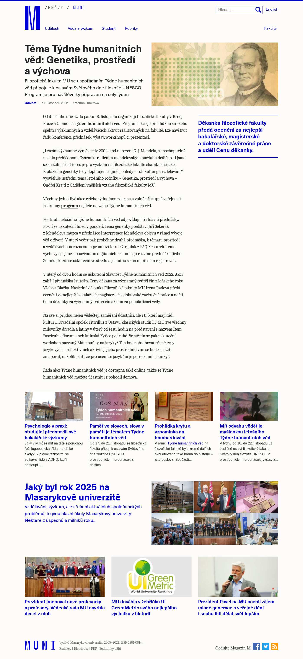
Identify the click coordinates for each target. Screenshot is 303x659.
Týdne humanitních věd (185, 443)
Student (109, 28)
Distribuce (81, 649)
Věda (80, 28)
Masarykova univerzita (86, 642)
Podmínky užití (110, 649)
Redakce (65, 649)
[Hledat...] (239, 10)
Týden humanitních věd (98, 123)
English (272, 9)
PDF (94, 649)
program (69, 205)
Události (52, 28)
